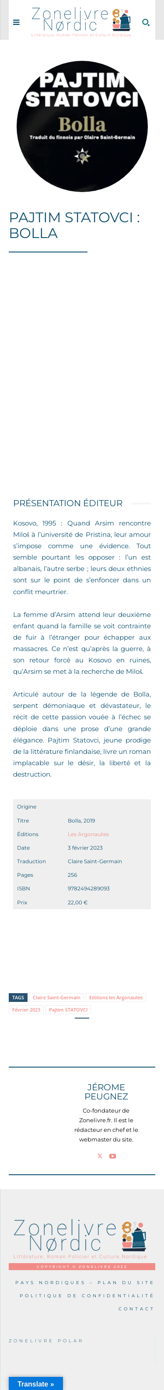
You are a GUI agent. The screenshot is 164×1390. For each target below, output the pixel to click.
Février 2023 (26, 1009)
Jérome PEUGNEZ (106, 1092)
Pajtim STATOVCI (68, 1009)
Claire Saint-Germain (56, 997)
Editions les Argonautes (116, 997)
